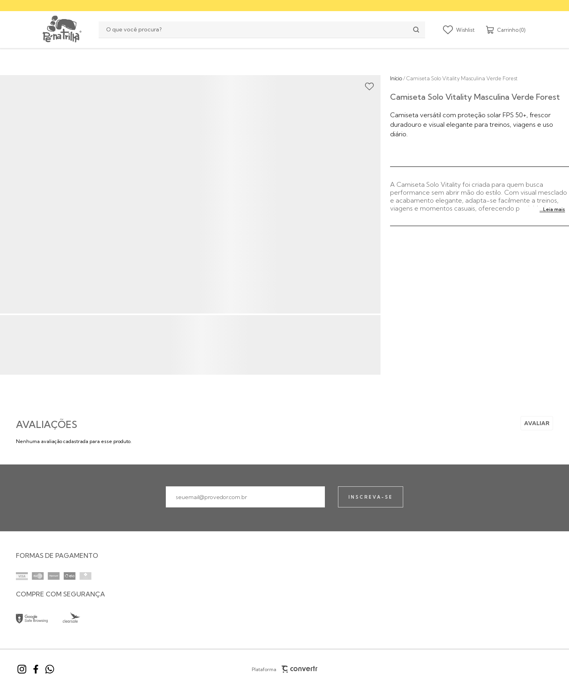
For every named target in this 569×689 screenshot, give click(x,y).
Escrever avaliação (536, 423)
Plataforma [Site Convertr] (284, 669)
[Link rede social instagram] (22, 669)
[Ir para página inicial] (396, 78)
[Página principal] (61, 29)
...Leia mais (552, 209)
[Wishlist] (459, 29)
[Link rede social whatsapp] (50, 669)
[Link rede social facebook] (36, 669)
